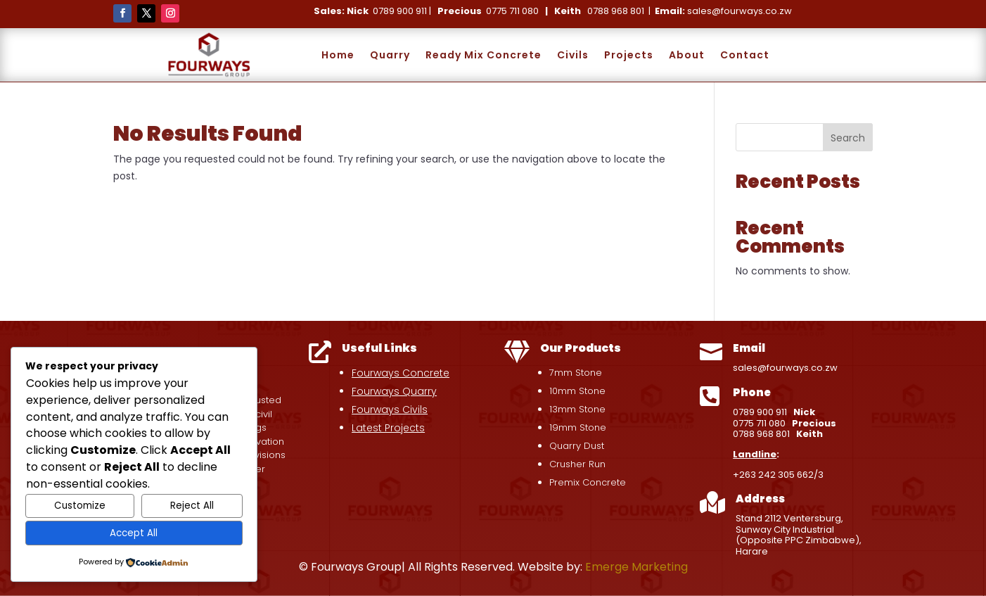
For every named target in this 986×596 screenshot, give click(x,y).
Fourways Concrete (400, 373)
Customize (79, 505)
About (687, 55)
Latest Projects (388, 428)
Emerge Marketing (636, 567)
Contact (744, 55)
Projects (628, 55)
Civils (573, 55)
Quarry (390, 55)
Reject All (192, 505)
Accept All (134, 533)
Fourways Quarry (394, 391)
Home (337, 55)
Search (848, 138)
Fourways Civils (390, 409)
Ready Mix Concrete (483, 55)
